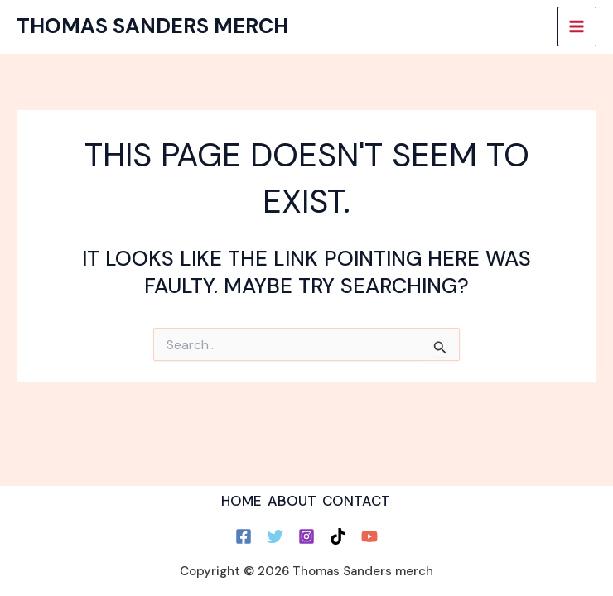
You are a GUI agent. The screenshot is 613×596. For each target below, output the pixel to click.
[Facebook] (243, 536)
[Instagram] (306, 536)
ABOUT (292, 501)
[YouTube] (369, 536)
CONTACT (356, 501)
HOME (241, 501)
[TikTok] (338, 536)
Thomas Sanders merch (152, 26)
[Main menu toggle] (577, 26)
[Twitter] (275, 536)
